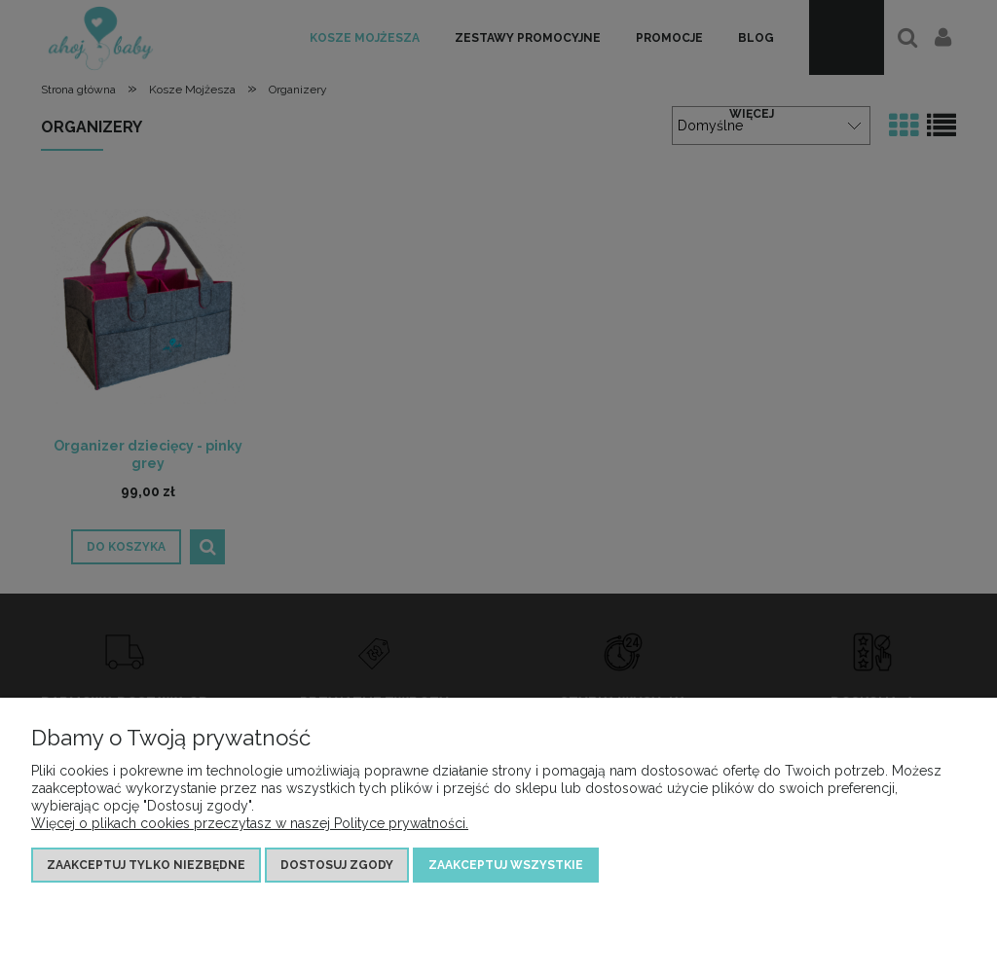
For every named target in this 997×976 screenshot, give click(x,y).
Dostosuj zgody (336, 865)
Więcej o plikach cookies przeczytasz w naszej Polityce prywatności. (249, 823)
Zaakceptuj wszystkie (505, 865)
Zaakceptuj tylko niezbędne (146, 865)
